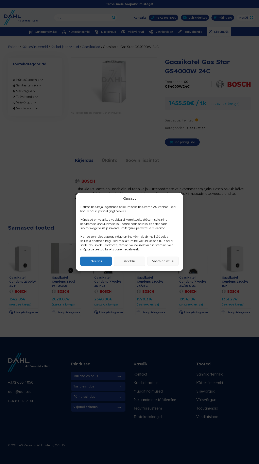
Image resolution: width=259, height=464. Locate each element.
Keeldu (129, 261)
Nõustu (96, 261)
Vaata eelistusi (163, 261)
